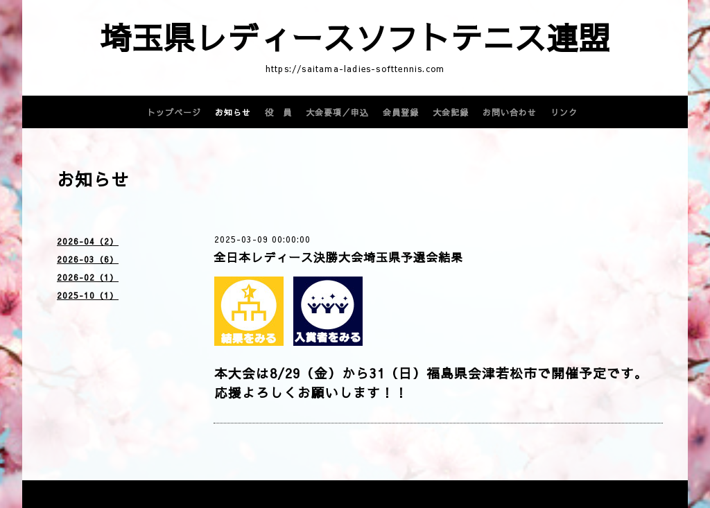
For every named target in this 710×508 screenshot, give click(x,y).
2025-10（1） (88, 295)
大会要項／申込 (337, 112)
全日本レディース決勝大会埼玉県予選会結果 (338, 257)
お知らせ (233, 112)
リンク (564, 112)
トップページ (174, 112)
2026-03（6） (88, 259)
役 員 (278, 112)
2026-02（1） (88, 277)
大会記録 (451, 112)
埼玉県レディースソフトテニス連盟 (355, 36)
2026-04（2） (88, 241)
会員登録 (401, 112)
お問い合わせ (510, 112)
